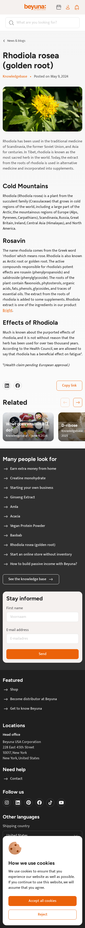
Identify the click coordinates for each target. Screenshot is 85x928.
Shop (10, 690)
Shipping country (16, 826)
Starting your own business (28, 488)
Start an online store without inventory (37, 555)
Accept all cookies (42, 901)
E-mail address (17, 630)
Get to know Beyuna (22, 709)
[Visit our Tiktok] (50, 803)
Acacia (11, 516)
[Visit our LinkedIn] (7, 386)
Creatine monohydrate (24, 478)
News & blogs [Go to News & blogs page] (16, 40)
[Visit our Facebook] (18, 386)
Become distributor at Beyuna (30, 699)
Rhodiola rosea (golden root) (29, 545)
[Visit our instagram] (7, 803)
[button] (77, 402)
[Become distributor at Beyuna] (58, 7)
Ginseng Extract (19, 497)
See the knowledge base (30, 579)
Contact (12, 779)
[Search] (42, 22)
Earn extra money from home (29, 469)
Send (42, 654)
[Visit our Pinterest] (28, 803)
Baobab (12, 535)
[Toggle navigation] (10, 7)
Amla (10, 507)
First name (14, 608)
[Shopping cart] (77, 7)
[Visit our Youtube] (61, 803)
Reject (42, 914)
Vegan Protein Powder (24, 526)
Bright (7, 310)
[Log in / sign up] (67, 7)
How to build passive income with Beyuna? (40, 564)
